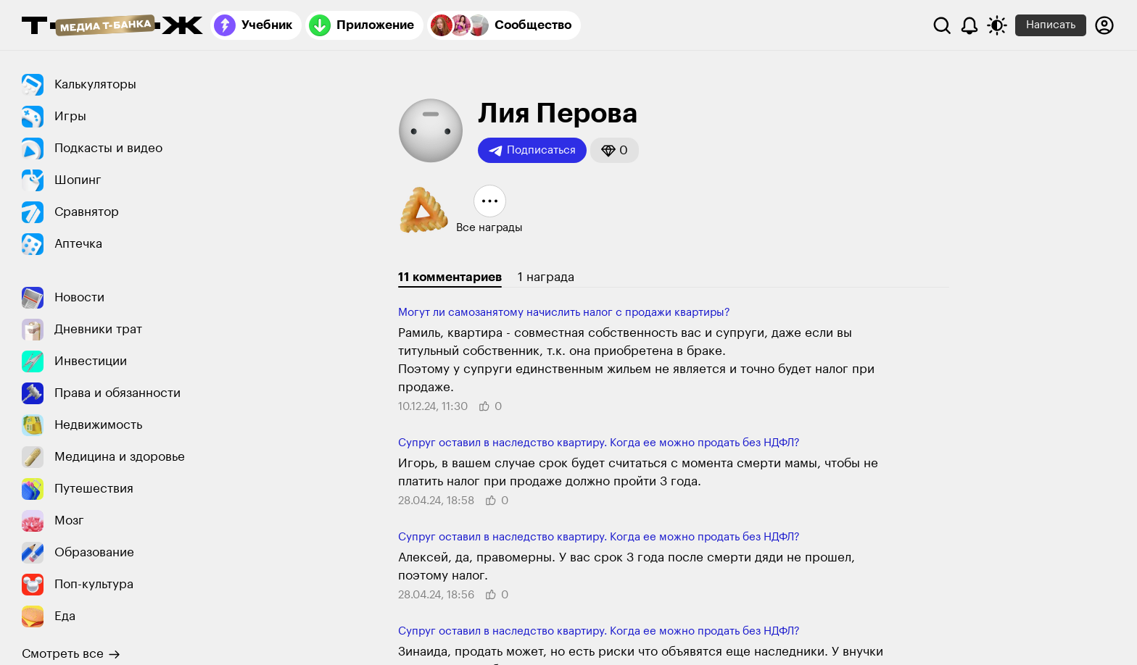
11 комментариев (450, 277)
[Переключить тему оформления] (997, 25)
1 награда (546, 277)
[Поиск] (942, 25)
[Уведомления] (969, 25)
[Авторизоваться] (1104, 25)
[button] (614, 150)
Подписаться (532, 150)
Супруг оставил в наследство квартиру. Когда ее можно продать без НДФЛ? (599, 443)
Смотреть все (71, 654)
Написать (1050, 25)
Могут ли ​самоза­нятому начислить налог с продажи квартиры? (564, 312)
